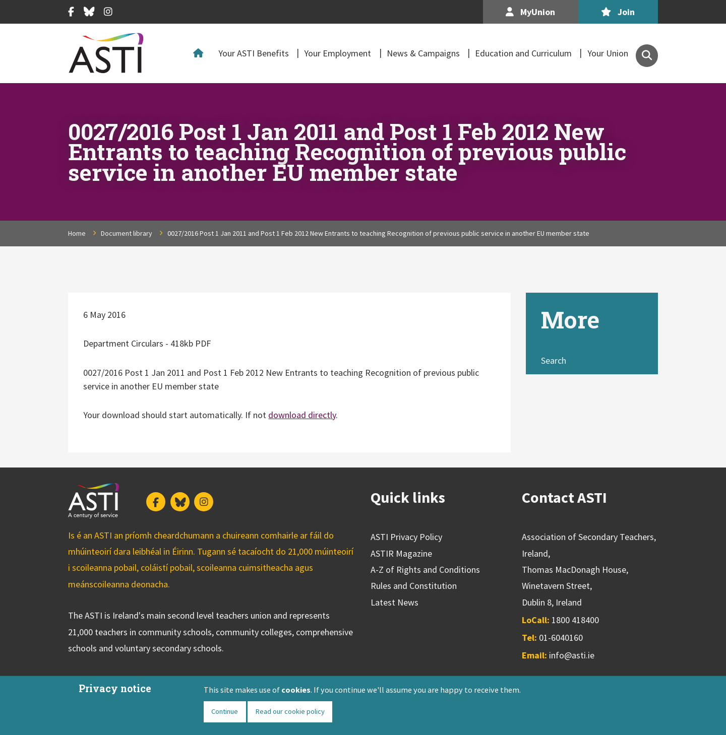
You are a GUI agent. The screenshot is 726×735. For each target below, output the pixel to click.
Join (618, 12)
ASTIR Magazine (401, 553)
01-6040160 (561, 637)
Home (201, 53)
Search (553, 360)
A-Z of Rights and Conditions (425, 569)
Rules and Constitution (414, 585)
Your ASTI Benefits (253, 53)
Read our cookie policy (290, 711)
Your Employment (337, 53)
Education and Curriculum (523, 53)
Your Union (607, 53)
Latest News (394, 602)
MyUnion (530, 12)
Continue (224, 711)
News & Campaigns (423, 53)
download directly (302, 415)
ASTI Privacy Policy (406, 537)
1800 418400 (575, 620)
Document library (126, 233)
